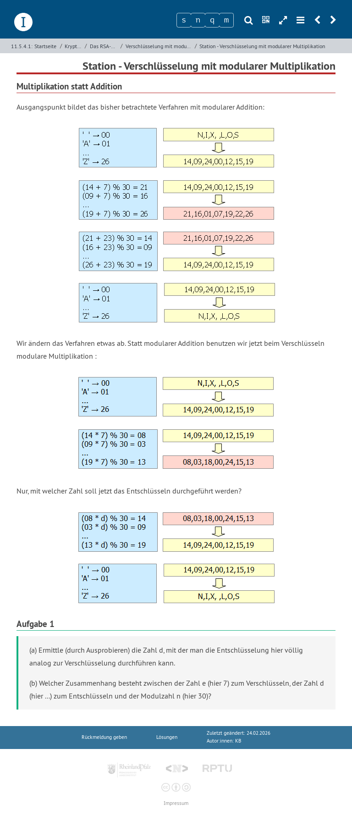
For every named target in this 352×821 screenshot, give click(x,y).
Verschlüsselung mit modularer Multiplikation (159, 46)
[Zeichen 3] (212, 20)
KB (238, 741)
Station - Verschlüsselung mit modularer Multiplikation (262, 46)
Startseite (45, 46)
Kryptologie (74, 46)
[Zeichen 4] (226, 20)
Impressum (176, 803)
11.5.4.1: (22, 46)
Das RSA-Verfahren (104, 46)
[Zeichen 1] (183, 20)
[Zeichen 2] (198, 20)
